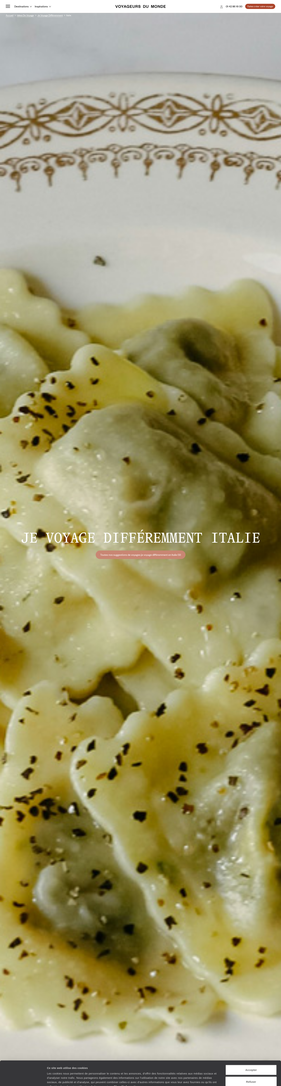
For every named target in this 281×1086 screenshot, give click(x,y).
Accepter (251, 1050)
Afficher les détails (197, 1078)
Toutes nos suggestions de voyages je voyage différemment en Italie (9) (140, 554)
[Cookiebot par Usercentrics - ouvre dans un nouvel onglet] (23, 1079)
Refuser (251, 1062)
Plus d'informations (127, 1067)
